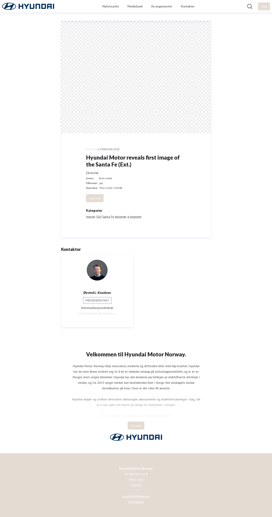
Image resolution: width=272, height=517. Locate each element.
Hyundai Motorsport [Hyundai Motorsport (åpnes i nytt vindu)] (136, 496)
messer (90, 217)
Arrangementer (161, 6)
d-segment (134, 217)
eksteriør (120, 217)
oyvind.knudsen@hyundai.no (97, 313)
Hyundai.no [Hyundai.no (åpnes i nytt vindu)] (136, 502)
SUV (98, 217)
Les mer (136, 425)
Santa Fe (108, 217)
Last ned (95, 198)
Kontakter (188, 6)
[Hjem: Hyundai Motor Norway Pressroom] (28, 6)
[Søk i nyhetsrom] (250, 6)
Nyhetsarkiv (110, 6)
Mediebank (135, 6)
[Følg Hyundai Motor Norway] (264, 6)
